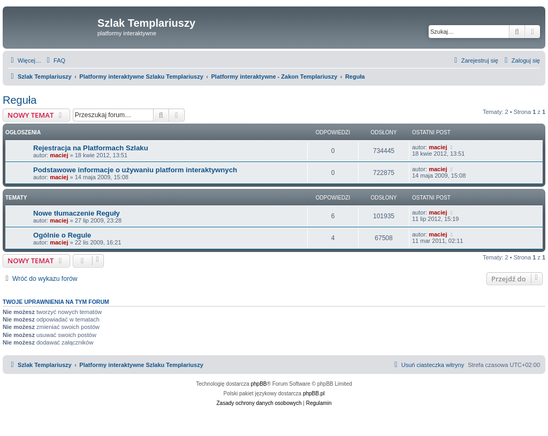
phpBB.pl (314, 393)
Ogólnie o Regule (62, 235)
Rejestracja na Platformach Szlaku (90, 148)
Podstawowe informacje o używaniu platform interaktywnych (135, 170)
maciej (59, 155)
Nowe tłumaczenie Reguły (76, 213)
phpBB (259, 384)
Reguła (19, 100)
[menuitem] (54, 60)
